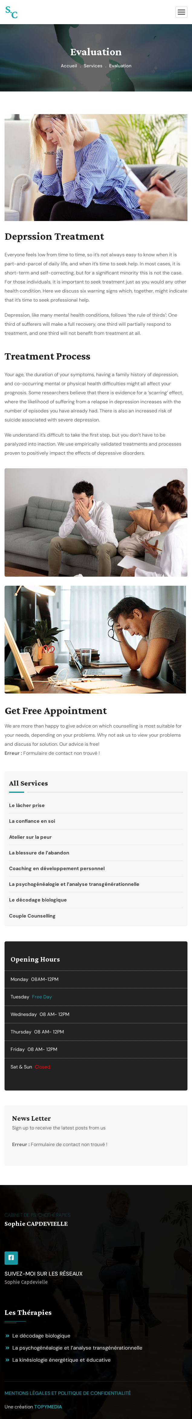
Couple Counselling (94, 913)
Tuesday (20, 997)
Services (93, 66)
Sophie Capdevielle (26, 1282)
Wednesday (24, 1014)
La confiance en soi (94, 821)
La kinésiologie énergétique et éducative (61, 1360)
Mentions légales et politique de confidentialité (68, 1393)
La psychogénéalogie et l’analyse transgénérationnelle (94, 884)
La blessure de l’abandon (94, 852)
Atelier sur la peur (94, 837)
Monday (19, 979)
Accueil (69, 66)
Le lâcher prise (94, 807)
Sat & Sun (21, 1067)
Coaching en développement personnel (94, 868)
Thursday (21, 1032)
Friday (18, 1049)
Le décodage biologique (94, 900)
